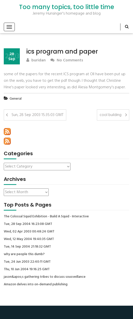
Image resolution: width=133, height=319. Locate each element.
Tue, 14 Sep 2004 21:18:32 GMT (27, 246)
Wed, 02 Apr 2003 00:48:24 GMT (29, 231)
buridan (36, 60)
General (16, 99)
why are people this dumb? (24, 254)
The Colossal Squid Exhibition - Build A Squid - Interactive (46, 216)
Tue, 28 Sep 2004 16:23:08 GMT (28, 224)
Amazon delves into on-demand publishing (36, 284)
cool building (110, 115)
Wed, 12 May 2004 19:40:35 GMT (29, 239)
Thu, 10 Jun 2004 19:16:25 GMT (27, 269)
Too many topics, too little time (66, 7)
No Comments (66, 60)
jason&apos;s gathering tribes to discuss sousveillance (45, 277)
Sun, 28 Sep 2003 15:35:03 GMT (37, 115)
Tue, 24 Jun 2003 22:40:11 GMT (27, 261)
